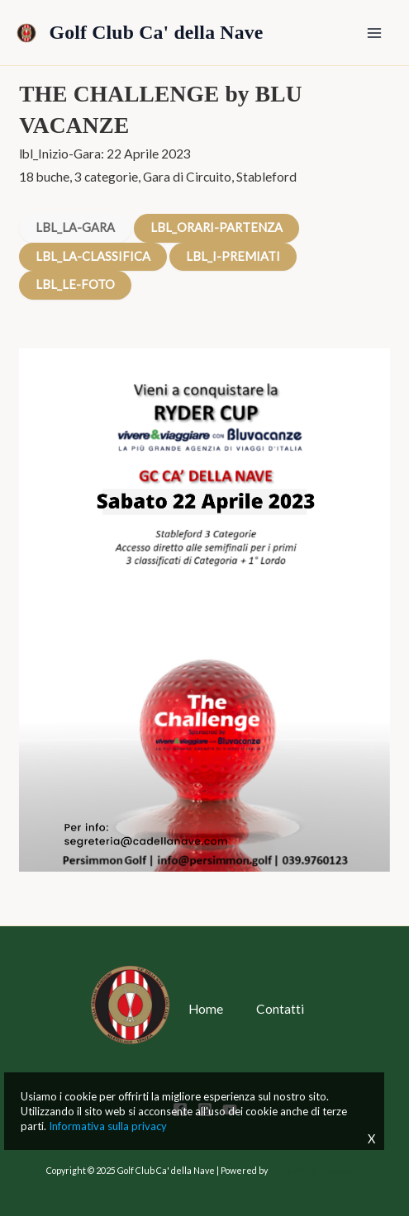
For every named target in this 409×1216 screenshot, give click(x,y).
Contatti (280, 1008)
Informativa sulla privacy (108, 1126)
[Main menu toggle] (374, 32)
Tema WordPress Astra (316, 1170)
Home (205, 1008)
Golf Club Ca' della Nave (157, 32)
